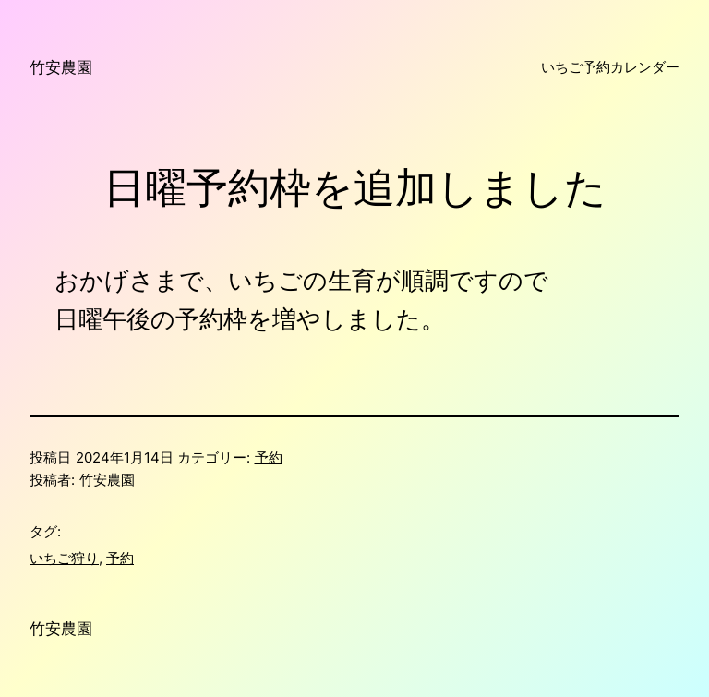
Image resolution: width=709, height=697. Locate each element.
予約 (268, 457)
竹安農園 (61, 67)
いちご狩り (64, 558)
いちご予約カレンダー (610, 67)
